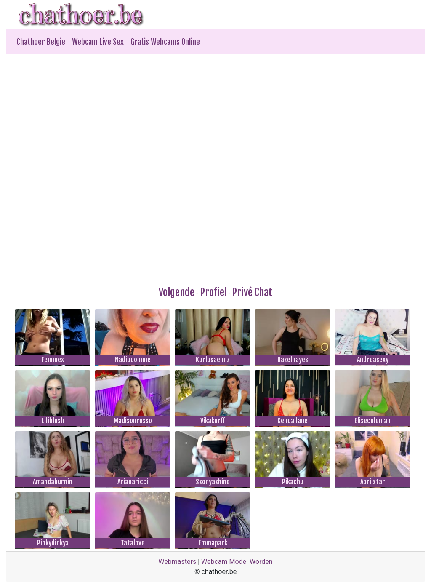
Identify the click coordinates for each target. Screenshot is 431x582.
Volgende (176, 292)
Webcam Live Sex (98, 41)
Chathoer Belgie (40, 41)
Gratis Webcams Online (165, 41)
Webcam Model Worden (237, 562)
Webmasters (177, 562)
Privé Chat (252, 292)
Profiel (213, 292)
